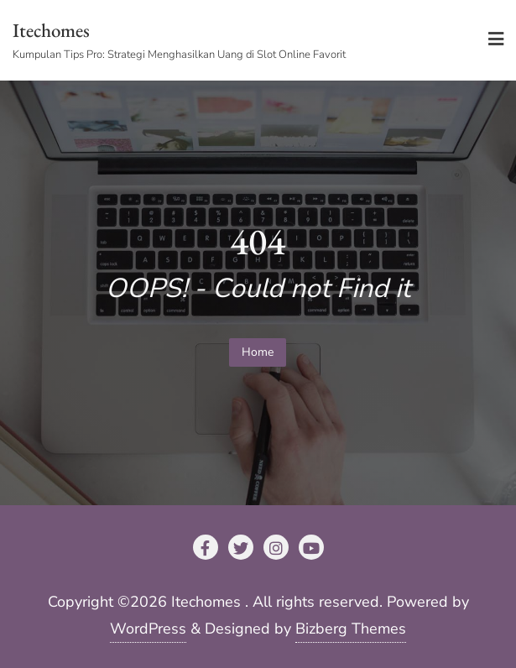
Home (258, 352)
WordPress (148, 628)
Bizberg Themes (350, 628)
